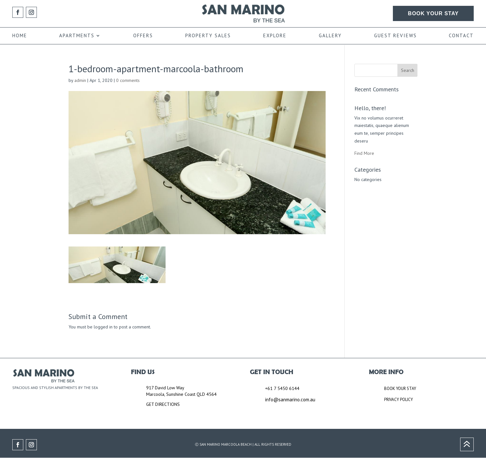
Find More (364, 153)
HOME (19, 36)
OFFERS (143, 36)
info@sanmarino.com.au (290, 399)
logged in (103, 327)
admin (80, 80)
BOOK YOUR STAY (433, 13)
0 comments (128, 80)
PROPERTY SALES (208, 36)
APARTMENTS (76, 36)
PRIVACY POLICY (398, 399)
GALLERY (330, 36)
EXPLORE (274, 36)
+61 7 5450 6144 (282, 388)
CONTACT (461, 36)
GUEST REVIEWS (395, 36)
